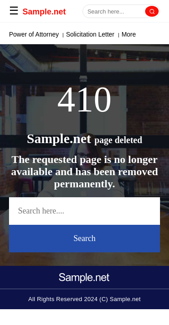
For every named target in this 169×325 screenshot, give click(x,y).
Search (84, 238)
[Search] (152, 11)
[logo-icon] (84, 275)
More (125, 34)
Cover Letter (93, 34)
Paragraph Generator (39, 34)
